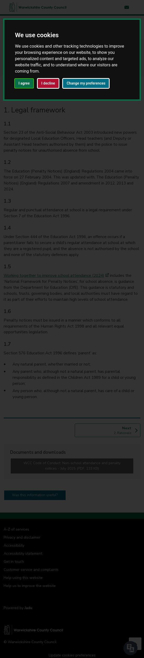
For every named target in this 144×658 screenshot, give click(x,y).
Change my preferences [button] (86, 83)
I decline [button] (48, 83)
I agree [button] (24, 83)
